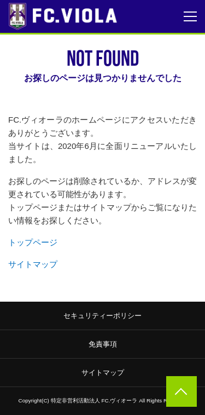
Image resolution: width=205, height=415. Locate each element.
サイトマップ (32, 264)
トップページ (32, 242)
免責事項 (103, 344)
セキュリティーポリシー (102, 316)
